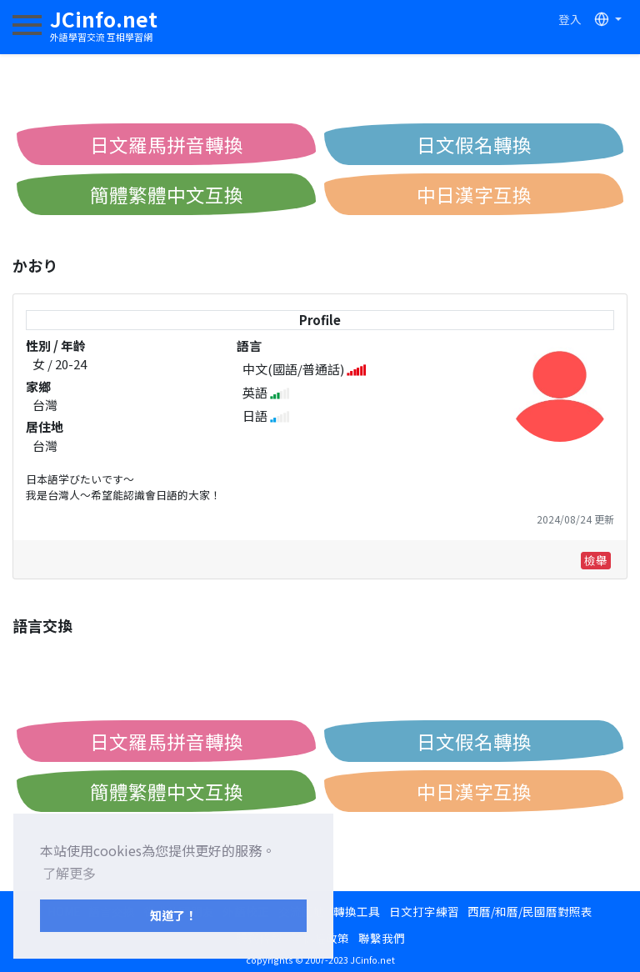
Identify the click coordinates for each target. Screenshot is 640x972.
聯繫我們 (381, 937)
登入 (570, 19)
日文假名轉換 (474, 144)
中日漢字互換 (474, 194)
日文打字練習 (424, 911)
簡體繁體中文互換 (166, 194)
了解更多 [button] (69, 873)
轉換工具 (356, 911)
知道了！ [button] (173, 915)
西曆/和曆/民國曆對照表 (530, 911)
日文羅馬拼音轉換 (166, 144)
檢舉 (596, 560)
